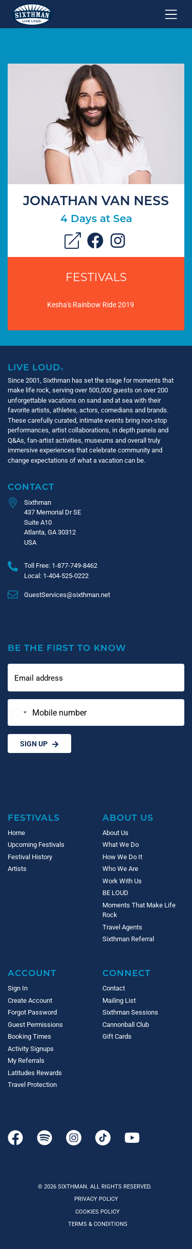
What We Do (120, 844)
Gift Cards (117, 1036)
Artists (17, 868)
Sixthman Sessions (130, 1012)
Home (16, 832)
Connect (126, 973)
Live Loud (36, 367)
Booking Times (29, 1036)
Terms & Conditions (96, 1223)
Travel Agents (122, 926)
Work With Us (122, 880)
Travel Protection (32, 1084)
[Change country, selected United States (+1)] (19, 712)
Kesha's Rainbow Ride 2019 (90, 304)
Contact (31, 486)
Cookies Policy (96, 1211)
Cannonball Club (125, 1024)
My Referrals (26, 1060)
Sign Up (39, 743)
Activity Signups (31, 1048)
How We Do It (122, 856)
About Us (128, 817)
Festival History (30, 856)
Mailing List (119, 1000)
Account (32, 973)
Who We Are (120, 868)
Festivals (96, 276)
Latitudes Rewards (35, 1072)
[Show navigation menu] (171, 14)
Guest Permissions (35, 1024)
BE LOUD (115, 892)
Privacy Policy (96, 1198)
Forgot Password (32, 1012)
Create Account (30, 1000)
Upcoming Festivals (36, 844)
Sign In (18, 988)
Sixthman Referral (128, 938)
